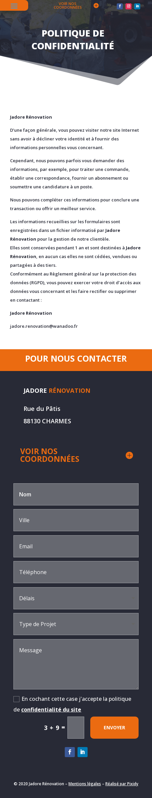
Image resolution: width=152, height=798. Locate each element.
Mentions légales (84, 784)
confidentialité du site (51, 709)
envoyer (114, 727)
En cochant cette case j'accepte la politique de (72, 704)
